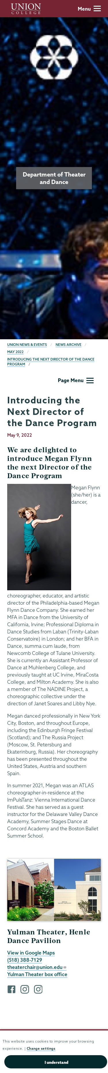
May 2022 (15, 352)
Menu (89, 9)
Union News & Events (27, 344)
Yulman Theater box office (37, 974)
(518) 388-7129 (24, 960)
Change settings (41, 1048)
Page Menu (76, 380)
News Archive (69, 344)
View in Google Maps (31, 953)
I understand (56, 1062)
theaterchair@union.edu (37, 967)
